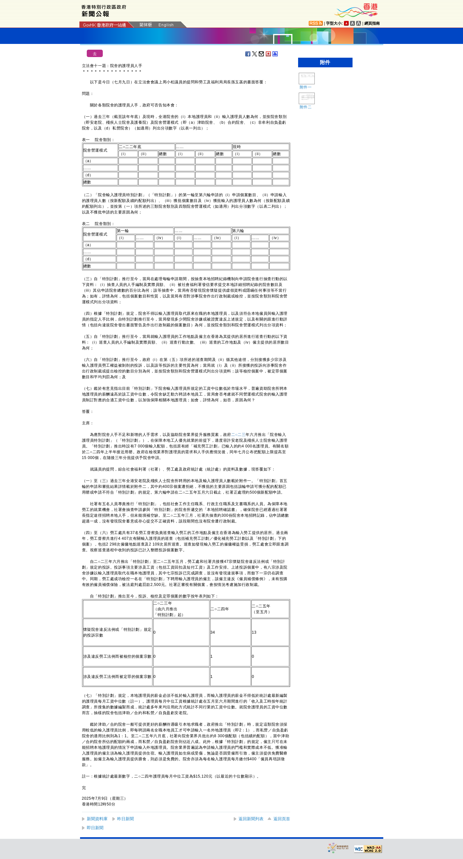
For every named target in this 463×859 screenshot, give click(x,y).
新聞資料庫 (97, 818)
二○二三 (238, 434)
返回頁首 (281, 818)
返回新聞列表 (251, 818)
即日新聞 (95, 827)
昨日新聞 (125, 818)
